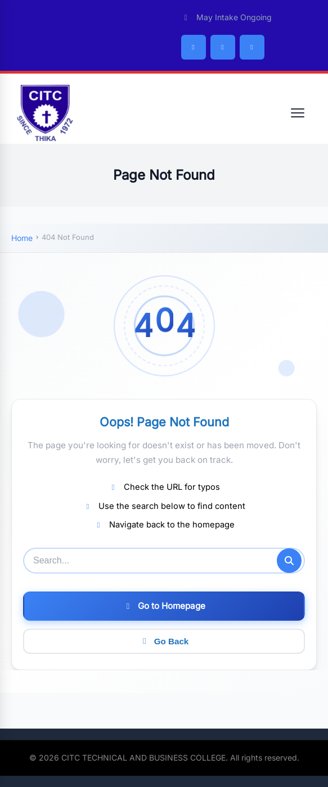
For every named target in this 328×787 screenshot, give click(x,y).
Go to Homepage (164, 606)
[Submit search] (289, 560)
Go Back (164, 641)
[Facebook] (193, 47)
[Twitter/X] (222, 47)
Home (22, 238)
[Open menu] (297, 112)
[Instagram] (252, 47)
